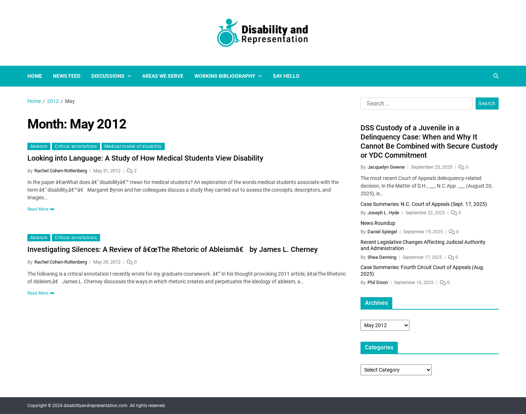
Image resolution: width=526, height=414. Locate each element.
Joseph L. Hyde (383, 212)
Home (34, 76)
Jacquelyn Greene (386, 167)
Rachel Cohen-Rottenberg (60, 170)
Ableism (38, 146)
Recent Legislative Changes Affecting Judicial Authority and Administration (423, 245)
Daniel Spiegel (382, 231)
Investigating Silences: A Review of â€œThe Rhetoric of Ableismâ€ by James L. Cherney (172, 249)
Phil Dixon (377, 282)
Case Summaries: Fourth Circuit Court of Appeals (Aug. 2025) (422, 270)
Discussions (111, 76)
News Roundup (378, 223)
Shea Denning (381, 257)
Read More (40, 209)
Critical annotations (76, 146)
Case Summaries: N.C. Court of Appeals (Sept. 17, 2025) (424, 204)
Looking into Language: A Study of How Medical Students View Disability (145, 158)
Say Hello (286, 76)
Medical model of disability (133, 146)
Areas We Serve (162, 76)
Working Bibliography (228, 76)
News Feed (66, 76)
